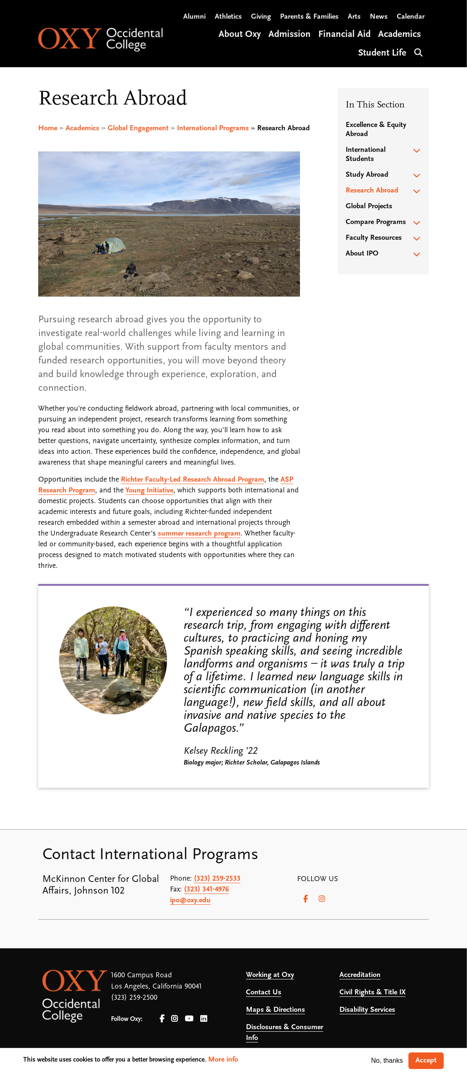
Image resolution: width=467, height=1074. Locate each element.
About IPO (362, 254)
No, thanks (387, 1060)
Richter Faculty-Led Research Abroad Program (192, 480)
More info (223, 1060)
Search (417, 51)
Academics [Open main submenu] (399, 34)
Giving (261, 17)
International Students (366, 154)
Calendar (411, 17)
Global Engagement (138, 128)
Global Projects (369, 206)
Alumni (194, 17)
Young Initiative (149, 490)
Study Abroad (367, 175)
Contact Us (263, 992)
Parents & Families (309, 17)
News (379, 17)
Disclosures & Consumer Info (284, 1032)
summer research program (199, 534)
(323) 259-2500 (134, 998)
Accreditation (360, 975)
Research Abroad (372, 191)
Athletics (228, 17)
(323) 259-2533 (217, 879)
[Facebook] (305, 899)
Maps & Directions (275, 1010)
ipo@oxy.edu (190, 900)
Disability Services (367, 1010)
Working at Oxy (270, 975)
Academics (82, 128)
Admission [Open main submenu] (289, 34)
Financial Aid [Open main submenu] (344, 34)
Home (47, 128)
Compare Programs (376, 222)
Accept (426, 1060)
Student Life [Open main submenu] (382, 53)
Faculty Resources (374, 238)
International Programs (213, 128)
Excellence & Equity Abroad (376, 129)
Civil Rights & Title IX (372, 992)
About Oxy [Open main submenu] (240, 34)
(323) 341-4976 (206, 890)
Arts (354, 17)
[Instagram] (322, 899)
